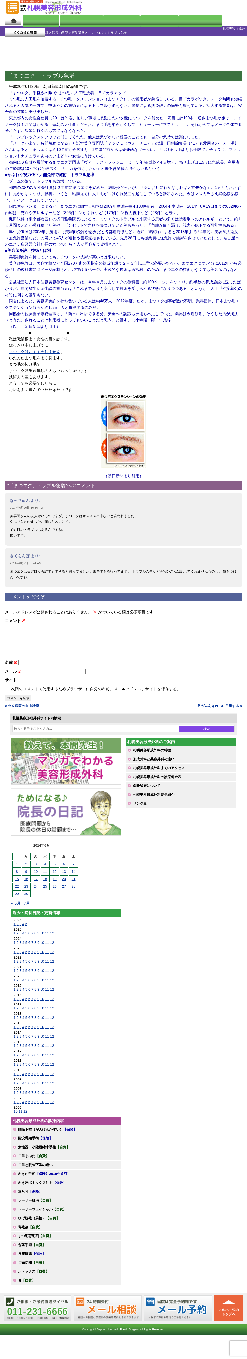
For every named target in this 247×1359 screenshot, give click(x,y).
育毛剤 (30, 1229)
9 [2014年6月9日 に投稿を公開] (26, 873)
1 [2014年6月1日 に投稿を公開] (17, 866)
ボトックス (33, 1273)
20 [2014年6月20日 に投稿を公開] (64, 881)
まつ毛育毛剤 (35, 1238)
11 (47, 935)
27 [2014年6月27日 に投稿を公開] (64, 888)
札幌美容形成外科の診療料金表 (157, 779)
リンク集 (140, 805)
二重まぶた (33, 1158)
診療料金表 (139, 20)
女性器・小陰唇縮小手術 (44, 1149)
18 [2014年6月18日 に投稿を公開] (45, 881)
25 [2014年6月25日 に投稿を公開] (45, 888)
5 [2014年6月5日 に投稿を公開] (55, 866)
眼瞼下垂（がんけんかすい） (47, 1131)
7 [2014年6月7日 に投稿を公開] (74, 866)
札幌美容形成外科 (13, 28)
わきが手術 (42, 1175)
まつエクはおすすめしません (34, 347)
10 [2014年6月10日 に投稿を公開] (36, 873)
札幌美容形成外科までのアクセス (159, 770)
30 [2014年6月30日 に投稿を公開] (26, 895)
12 (52, 935)
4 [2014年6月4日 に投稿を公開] (45, 866)
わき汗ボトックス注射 (42, 1184)
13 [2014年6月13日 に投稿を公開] (64, 873)
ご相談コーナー (200, 7)
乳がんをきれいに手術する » (220, 707)
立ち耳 (30, 1193)
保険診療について (147, 787)
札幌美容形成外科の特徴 (152, 752)
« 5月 (16, 905)
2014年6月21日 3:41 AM (25, 559)
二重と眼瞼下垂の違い (35, 1167)
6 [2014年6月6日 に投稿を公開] (64, 866)
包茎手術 (32, 1246)
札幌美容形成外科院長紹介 (153, 796)
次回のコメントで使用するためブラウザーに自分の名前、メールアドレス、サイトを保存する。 (96, 691)
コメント (15, 616)
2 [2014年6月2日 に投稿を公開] (26, 866)
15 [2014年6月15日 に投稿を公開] (17, 881)
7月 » (28, 905)
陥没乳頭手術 (35, 1140)
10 (42, 935)
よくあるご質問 (222, 20)
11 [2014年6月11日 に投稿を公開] (45, 873)
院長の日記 (37, 28)
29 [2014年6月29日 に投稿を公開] (17, 895)
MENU (12, 7)
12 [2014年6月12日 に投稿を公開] (55, 873)
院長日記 (36, 20)
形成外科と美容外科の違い (153, 761)
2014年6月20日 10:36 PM (26, 503)
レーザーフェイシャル (42, 1211)
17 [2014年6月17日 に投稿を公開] (36, 881)
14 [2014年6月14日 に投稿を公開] (74, 873)
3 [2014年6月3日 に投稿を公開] (36, 866)
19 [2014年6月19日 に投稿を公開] (55, 881)
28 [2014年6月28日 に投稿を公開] (74, 888)
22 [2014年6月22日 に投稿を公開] (17, 888)
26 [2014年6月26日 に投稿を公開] (55, 888)
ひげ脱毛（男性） (39, 1220)
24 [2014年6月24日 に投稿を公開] (36, 888)
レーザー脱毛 (35, 1202)
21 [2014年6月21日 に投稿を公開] (74, 881)
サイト (11, 682)
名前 (11, 664)
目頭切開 (32, 1264)
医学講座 (55, 28)
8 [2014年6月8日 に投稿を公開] (17, 873)
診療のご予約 (228, 7)
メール (13, 673)
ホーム (13, 20)
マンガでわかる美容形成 (72, 20)
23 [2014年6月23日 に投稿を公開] (26, 888)
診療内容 (109, 20)
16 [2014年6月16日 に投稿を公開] (26, 881)
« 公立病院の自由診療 (22, 707)
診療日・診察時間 (178, 20)
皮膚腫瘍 (32, 1255)
